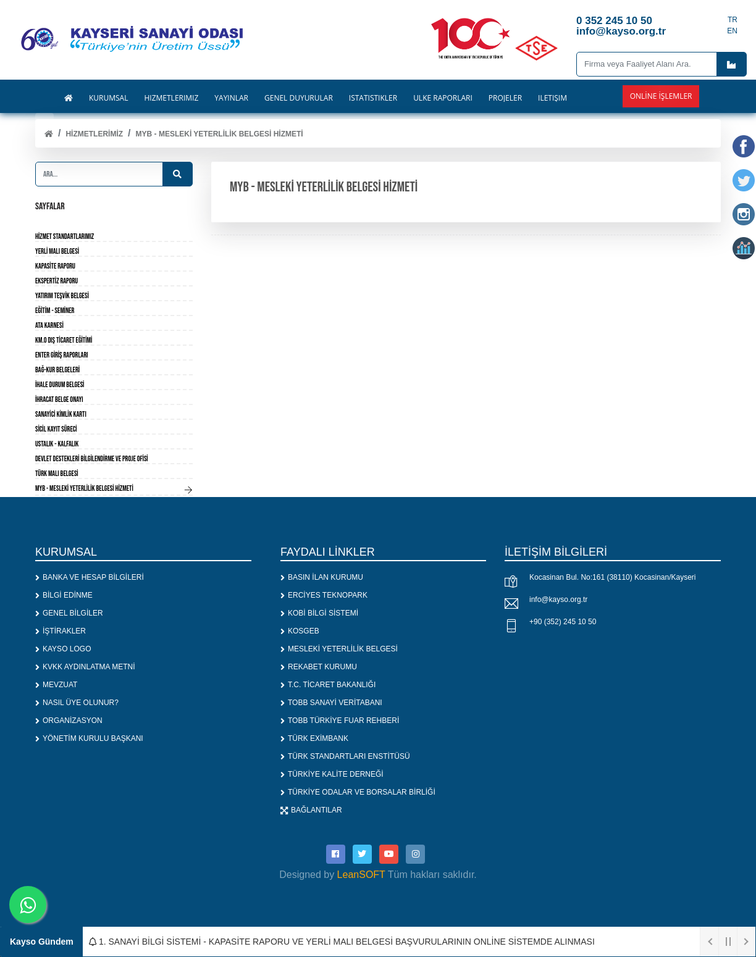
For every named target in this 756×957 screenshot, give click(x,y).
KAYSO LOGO (63, 649)
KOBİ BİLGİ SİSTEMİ (319, 613)
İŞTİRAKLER (60, 631)
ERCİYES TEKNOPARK (324, 595)
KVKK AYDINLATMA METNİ (85, 666)
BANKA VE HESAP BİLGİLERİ (89, 577)
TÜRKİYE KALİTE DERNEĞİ (332, 774)
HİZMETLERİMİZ (94, 134)
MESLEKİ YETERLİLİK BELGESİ (339, 649)
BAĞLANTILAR (311, 810)
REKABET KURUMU (318, 666)
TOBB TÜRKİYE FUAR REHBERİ (339, 720)
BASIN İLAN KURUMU (321, 577)
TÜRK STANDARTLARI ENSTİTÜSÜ (345, 756)
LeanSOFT (361, 874)
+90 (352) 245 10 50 (562, 621)
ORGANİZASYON (69, 720)
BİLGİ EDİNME (64, 595)
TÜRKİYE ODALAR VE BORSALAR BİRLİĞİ (357, 792)
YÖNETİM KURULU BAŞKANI (89, 738)
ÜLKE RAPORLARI (442, 98)
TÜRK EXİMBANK (314, 738)
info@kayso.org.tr (558, 599)
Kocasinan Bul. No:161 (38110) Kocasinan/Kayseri (612, 577)
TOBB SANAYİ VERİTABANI (331, 702)
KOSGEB (299, 631)
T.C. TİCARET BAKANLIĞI (328, 684)
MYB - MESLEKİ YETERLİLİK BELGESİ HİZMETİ (219, 134)
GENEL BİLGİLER (69, 613)
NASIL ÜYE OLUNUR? (77, 702)
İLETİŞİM (552, 98)
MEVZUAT (56, 684)
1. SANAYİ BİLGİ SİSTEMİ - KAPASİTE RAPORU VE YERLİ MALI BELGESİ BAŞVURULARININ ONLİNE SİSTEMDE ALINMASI (342, 942)
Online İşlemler (661, 96)
